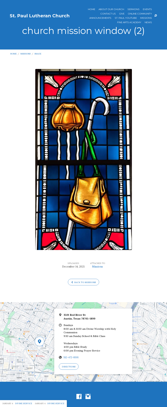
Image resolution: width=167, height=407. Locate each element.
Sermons (133, 9)
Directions (69, 366)
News (148, 22)
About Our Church (111, 9)
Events (147, 9)
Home (91, 9)
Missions (146, 18)
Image (37, 53)
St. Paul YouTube (126, 18)
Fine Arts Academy (129, 22)
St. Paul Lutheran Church (40, 15)
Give (121, 14)
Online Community (140, 14)
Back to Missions (83, 282)
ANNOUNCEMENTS (100, 18)
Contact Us (108, 14)
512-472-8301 (71, 357)
